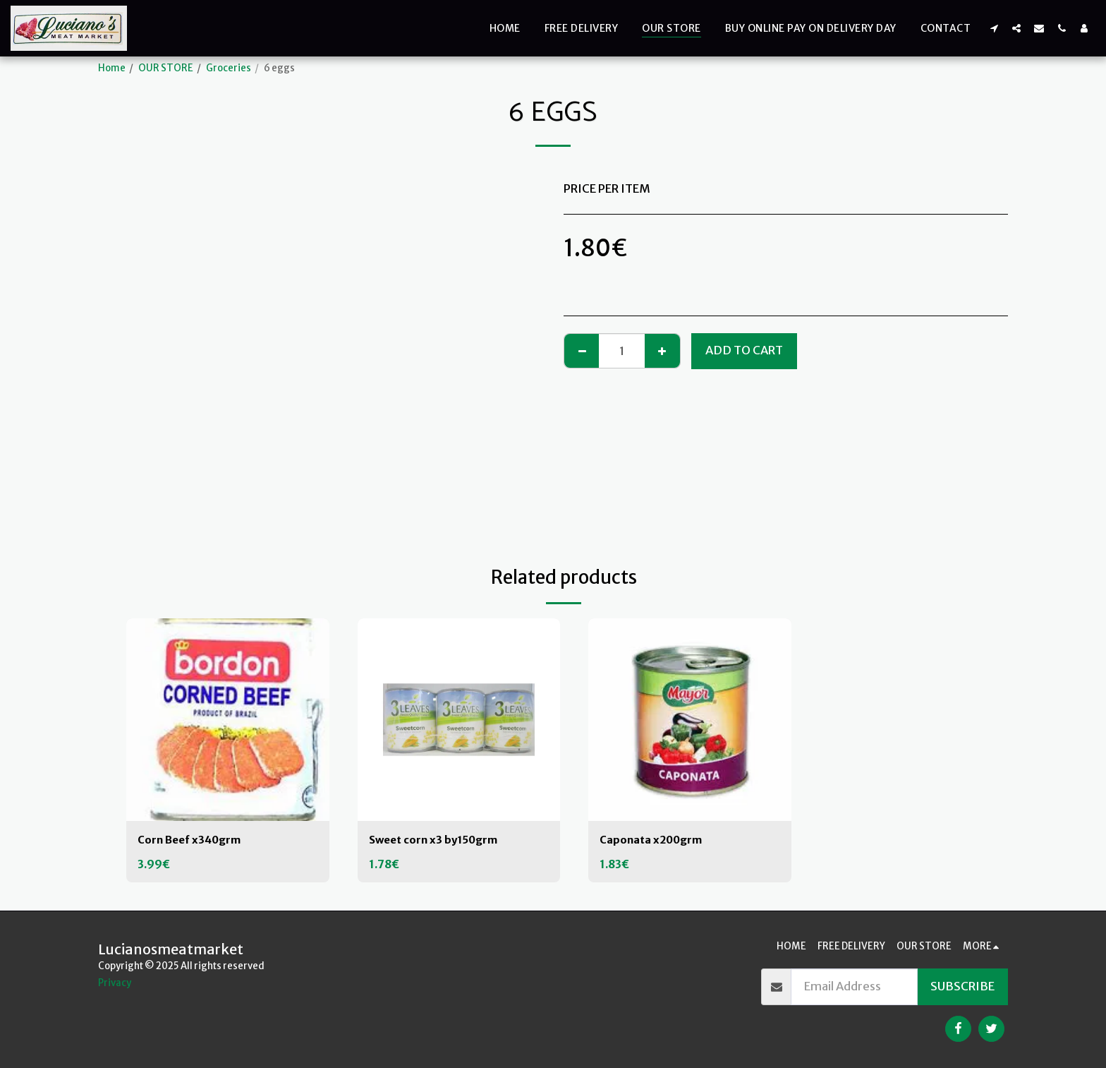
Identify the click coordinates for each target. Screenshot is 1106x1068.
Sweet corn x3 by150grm (440, 840)
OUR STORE (165, 68)
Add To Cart (744, 350)
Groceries (228, 68)
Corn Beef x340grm (194, 840)
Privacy (114, 983)
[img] (227, 720)
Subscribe (962, 986)
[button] (993, 28)
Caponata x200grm (656, 840)
